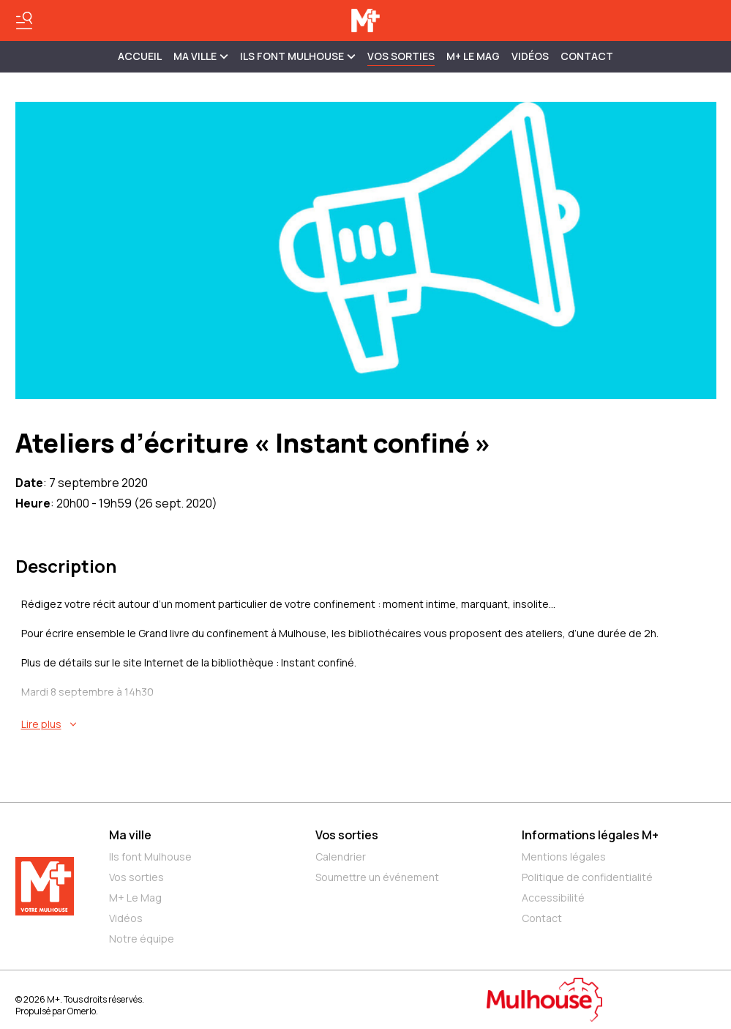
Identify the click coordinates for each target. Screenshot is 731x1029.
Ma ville (130, 835)
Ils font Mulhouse (150, 856)
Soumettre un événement (377, 877)
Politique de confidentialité (587, 877)
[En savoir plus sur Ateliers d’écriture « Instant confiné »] (368, 724)
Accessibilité (553, 897)
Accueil (140, 56)
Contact (587, 56)
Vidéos (530, 56)
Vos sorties (401, 56)
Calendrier (340, 856)
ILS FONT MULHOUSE (298, 56)
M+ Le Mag (473, 56)
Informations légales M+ (590, 835)
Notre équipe (141, 939)
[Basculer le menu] (24, 20)
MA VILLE (200, 56)
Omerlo (81, 1011)
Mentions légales (564, 856)
